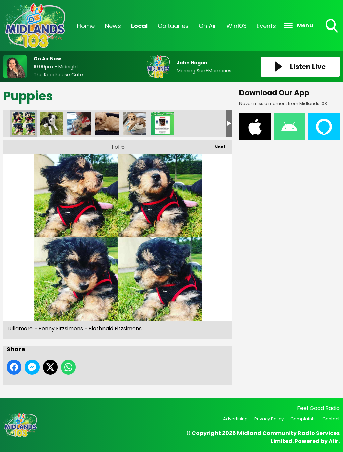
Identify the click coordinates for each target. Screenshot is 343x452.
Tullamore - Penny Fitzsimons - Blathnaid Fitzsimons (23, 123)
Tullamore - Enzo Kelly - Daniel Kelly (107, 123)
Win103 (236, 26)
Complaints (303, 419)
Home (86, 26)
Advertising (235, 419)
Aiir (333, 441)
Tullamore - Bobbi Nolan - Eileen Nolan (79, 123)
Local (139, 26)
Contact (331, 419)
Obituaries (173, 26)
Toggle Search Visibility (332, 26)
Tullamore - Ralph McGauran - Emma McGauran (134, 123)
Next (217, 145)
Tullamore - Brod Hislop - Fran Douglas (51, 123)
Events (266, 26)
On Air (207, 26)
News (113, 26)
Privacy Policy (269, 419)
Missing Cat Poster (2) (162, 123)
